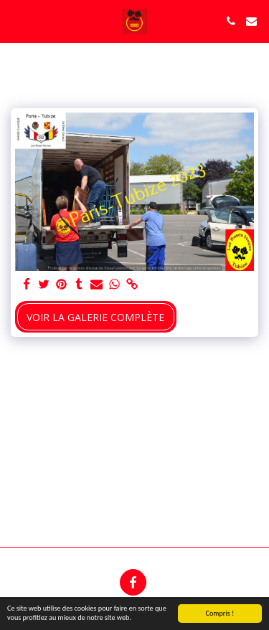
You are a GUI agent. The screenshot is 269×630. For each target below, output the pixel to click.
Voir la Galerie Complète (95, 317)
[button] (16, 20)
